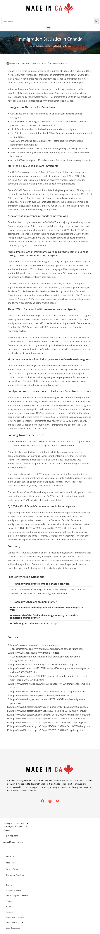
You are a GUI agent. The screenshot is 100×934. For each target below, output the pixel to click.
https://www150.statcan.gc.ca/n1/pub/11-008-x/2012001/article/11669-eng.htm (50, 714)
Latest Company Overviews (17, 895)
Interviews (10, 912)
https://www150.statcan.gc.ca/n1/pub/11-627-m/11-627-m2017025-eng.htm (48, 722)
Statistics (39, 46)
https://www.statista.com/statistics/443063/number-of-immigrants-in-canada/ (49, 691)
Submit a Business (13, 890)
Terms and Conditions (15, 875)
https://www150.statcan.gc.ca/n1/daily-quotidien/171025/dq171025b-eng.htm (49, 706)
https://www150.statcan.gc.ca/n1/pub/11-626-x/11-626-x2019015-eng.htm (47, 718)
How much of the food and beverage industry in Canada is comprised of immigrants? (44, 616)
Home (31, 46)
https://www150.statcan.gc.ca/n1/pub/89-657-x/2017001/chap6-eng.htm (46, 730)
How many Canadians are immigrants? (34, 601)
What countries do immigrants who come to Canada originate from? (46, 608)
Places (8, 906)
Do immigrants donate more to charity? (35, 623)
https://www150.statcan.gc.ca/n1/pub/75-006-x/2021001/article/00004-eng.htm (50, 726)
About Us (10, 856)
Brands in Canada (14, 922)
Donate (9, 885)
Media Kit (10, 862)
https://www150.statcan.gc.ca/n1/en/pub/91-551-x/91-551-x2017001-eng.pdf (48, 710)
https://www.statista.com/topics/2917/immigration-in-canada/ (41, 695)
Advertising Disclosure (15, 917)
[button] (48, 28)
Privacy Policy (12, 869)
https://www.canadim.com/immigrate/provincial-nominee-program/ (44, 664)
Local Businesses (13, 928)
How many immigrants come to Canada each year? (41, 583)
